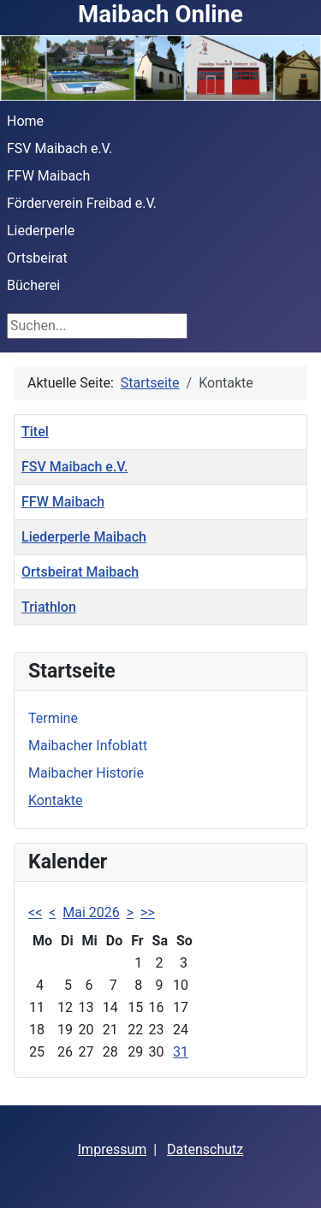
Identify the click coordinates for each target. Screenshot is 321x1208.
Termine (53, 718)
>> (147, 912)
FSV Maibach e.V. (59, 148)
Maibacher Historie (86, 773)
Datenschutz (205, 1149)
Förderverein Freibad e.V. (82, 203)
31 (180, 1052)
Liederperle (40, 230)
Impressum (112, 1149)
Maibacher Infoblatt (87, 745)
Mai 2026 (91, 912)
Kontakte (55, 800)
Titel (35, 431)
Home (25, 121)
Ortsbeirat (37, 258)
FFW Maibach (48, 176)
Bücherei (33, 285)
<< (35, 912)
